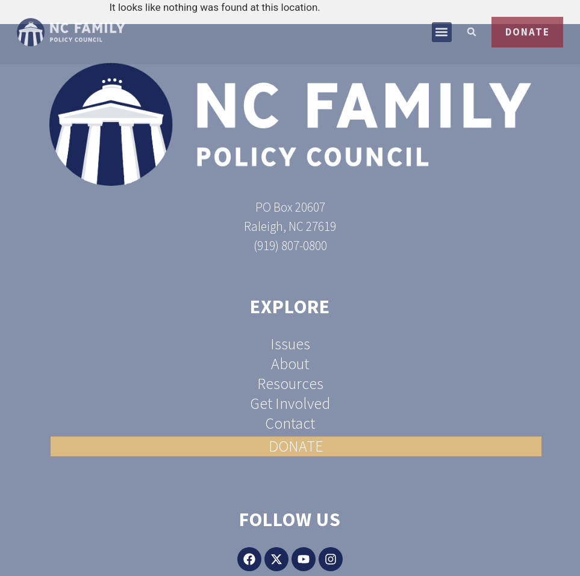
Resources (290, 384)
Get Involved (290, 404)
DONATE (296, 446)
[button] (436, 42)
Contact (290, 424)
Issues (290, 344)
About (290, 364)
